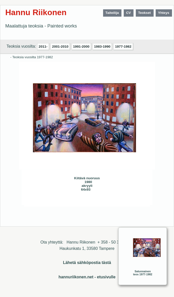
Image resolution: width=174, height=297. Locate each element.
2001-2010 (60, 46)
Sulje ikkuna (134, 201)
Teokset (144, 13)
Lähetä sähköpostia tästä (87, 262)
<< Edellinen (55, 201)
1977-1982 (123, 46)
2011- (43, 46)
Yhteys (163, 13)
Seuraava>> (65, 201)
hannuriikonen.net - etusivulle (87, 277)
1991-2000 (81, 46)
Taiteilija (112, 13)
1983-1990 (102, 46)
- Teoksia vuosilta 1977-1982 (31, 57)
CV (128, 13)
